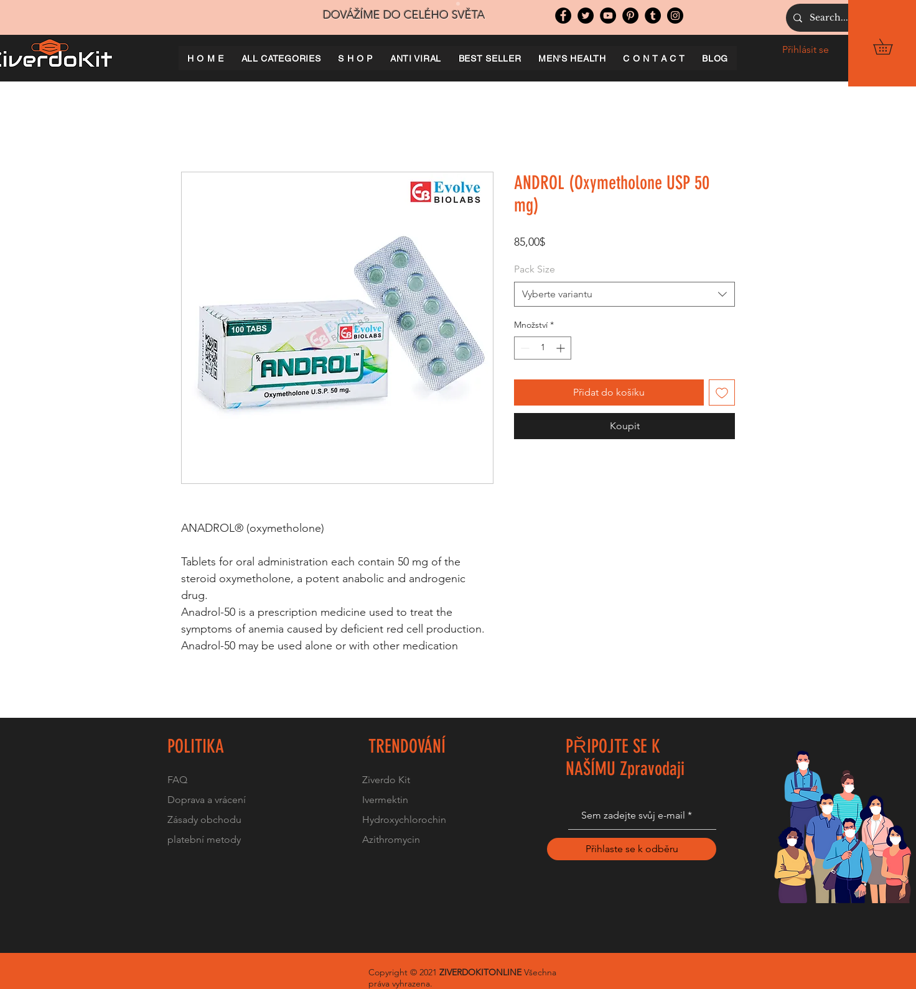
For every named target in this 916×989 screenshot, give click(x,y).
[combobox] (624, 294)
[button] (890, 47)
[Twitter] (585, 15)
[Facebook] (563, 15)
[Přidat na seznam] (722, 392)
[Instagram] (675, 15)
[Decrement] (523, 348)
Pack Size (534, 269)
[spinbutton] (542, 348)
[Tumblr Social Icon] (653, 15)
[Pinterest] (630, 15)
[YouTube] (608, 15)
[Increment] (561, 348)
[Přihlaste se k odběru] (631, 849)
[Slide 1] (458, 4)
